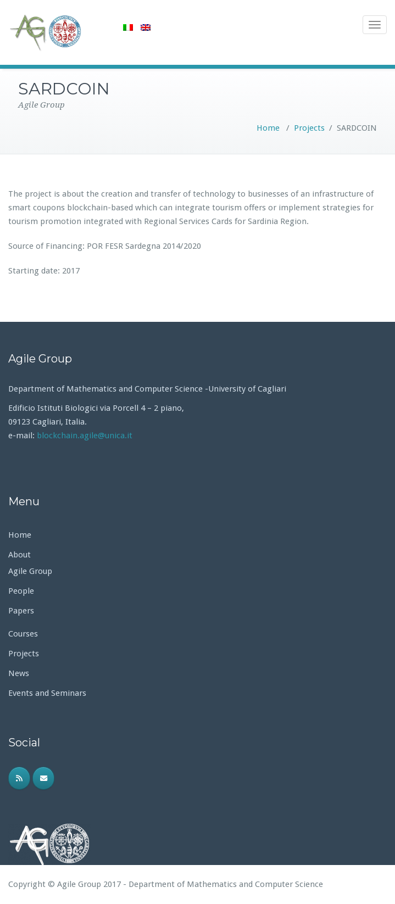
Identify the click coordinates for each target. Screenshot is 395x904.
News (18, 673)
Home (268, 128)
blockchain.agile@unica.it (86, 435)
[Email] (43, 778)
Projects (309, 128)
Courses (23, 634)
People (21, 591)
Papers (21, 611)
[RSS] (19, 778)
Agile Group (30, 571)
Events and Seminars (47, 693)
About (19, 555)
